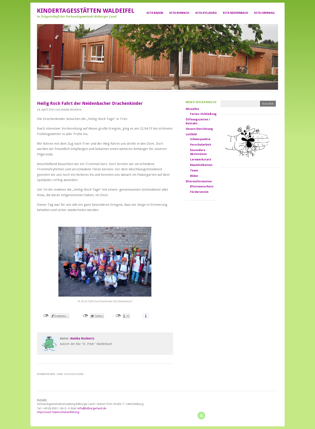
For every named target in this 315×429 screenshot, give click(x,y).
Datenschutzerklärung (65, 412)
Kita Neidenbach (235, 12)
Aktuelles (192, 109)
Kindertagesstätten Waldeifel (85, 10)
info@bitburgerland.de (91, 408)
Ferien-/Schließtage (204, 114)
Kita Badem (155, 12)
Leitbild (191, 134)
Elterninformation (199, 181)
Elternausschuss (202, 186)
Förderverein (199, 191)
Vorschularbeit (200, 144)
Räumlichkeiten (201, 165)
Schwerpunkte (200, 139)
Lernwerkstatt (200, 159)
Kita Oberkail (264, 12)
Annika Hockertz (82, 338)
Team (194, 170)
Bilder (194, 176)
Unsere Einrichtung (199, 128)
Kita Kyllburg (206, 12)
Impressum (44, 412)
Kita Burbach (179, 12)
